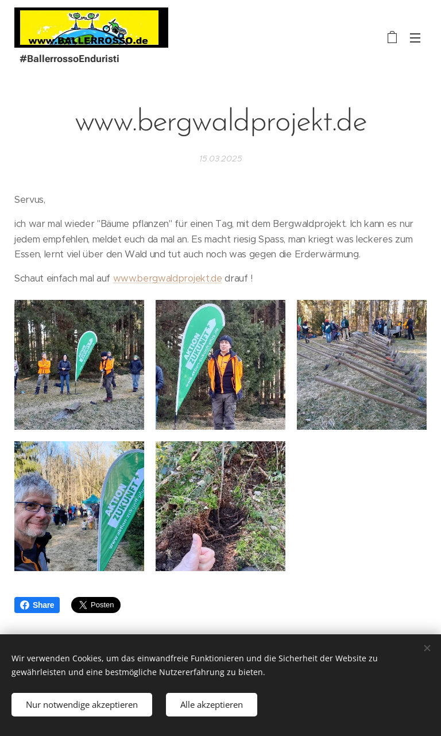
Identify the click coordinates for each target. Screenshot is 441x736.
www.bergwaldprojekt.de (167, 278)
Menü (415, 37)
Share (37, 605)
